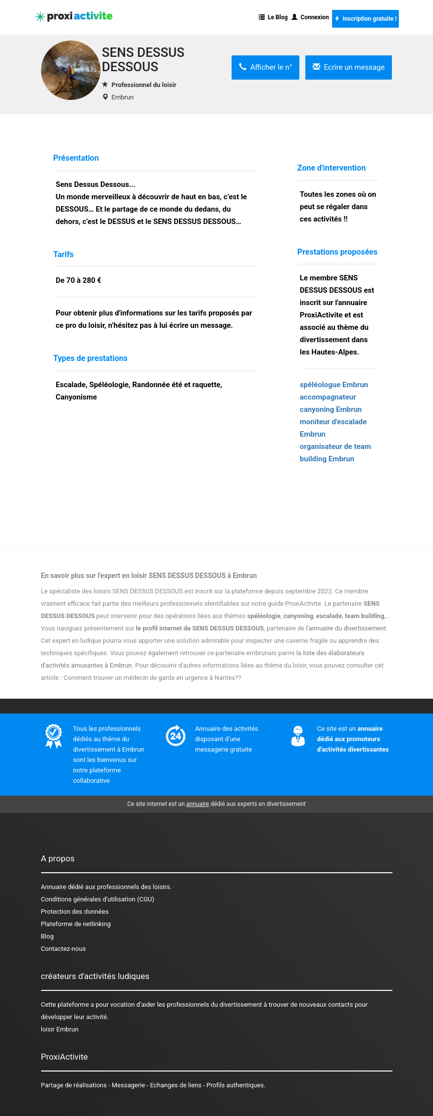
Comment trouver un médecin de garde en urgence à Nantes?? (152, 677)
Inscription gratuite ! (365, 18)
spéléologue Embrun (334, 384)
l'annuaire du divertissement (346, 628)
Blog (47, 936)
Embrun (122, 97)
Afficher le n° (265, 67)
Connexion (310, 17)
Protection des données (75, 911)
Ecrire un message (349, 67)
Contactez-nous (63, 948)
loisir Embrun (60, 1029)
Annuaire (53, 887)
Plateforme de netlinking (76, 924)
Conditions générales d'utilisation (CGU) (97, 899)
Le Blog (273, 17)
